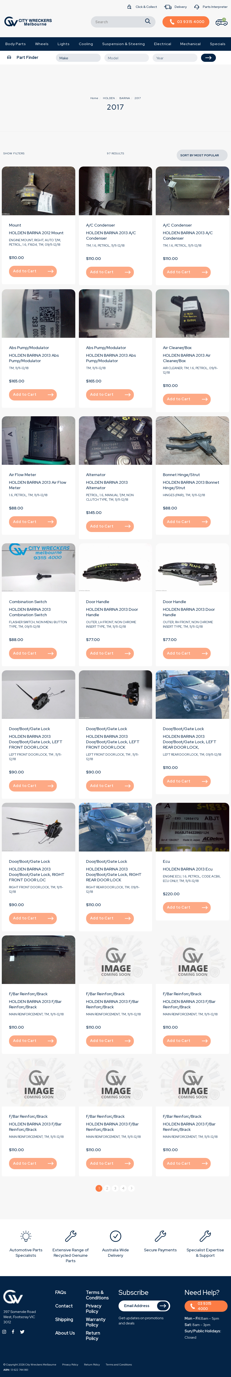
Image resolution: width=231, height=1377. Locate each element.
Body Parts (15, 44)
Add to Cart (33, 271)
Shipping (64, 1319)
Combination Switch (28, 601)
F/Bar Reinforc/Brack (28, 993)
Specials (218, 44)
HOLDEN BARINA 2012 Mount (36, 232)
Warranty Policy (95, 1322)
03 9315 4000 (200, 1306)
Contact (64, 1306)
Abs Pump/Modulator (29, 347)
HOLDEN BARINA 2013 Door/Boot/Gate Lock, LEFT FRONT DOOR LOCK (35, 742)
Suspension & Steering (123, 44)
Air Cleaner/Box (177, 347)
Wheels (42, 44)
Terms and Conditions (119, 1364)
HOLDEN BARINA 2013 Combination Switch (30, 612)
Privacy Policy (93, 1308)
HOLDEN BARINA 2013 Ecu (188, 869)
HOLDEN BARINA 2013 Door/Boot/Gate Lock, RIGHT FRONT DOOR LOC (36, 874)
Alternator (95, 474)
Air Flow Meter (22, 474)
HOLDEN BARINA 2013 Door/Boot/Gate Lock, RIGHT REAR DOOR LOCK (114, 874)
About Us (65, 1333)
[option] (25, 1245)
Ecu (166, 861)
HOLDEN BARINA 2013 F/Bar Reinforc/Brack (35, 1004)
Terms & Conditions (97, 1295)
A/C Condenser (100, 225)
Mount (15, 225)
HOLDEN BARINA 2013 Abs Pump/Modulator (34, 358)
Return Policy (93, 1335)
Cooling (86, 44)
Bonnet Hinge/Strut (181, 474)
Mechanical (190, 44)
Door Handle (97, 601)
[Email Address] (144, 1306)
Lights (64, 44)
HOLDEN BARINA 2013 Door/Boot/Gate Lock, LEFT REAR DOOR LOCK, (189, 742)
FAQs (60, 1292)
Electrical (162, 44)
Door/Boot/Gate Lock (29, 728)
